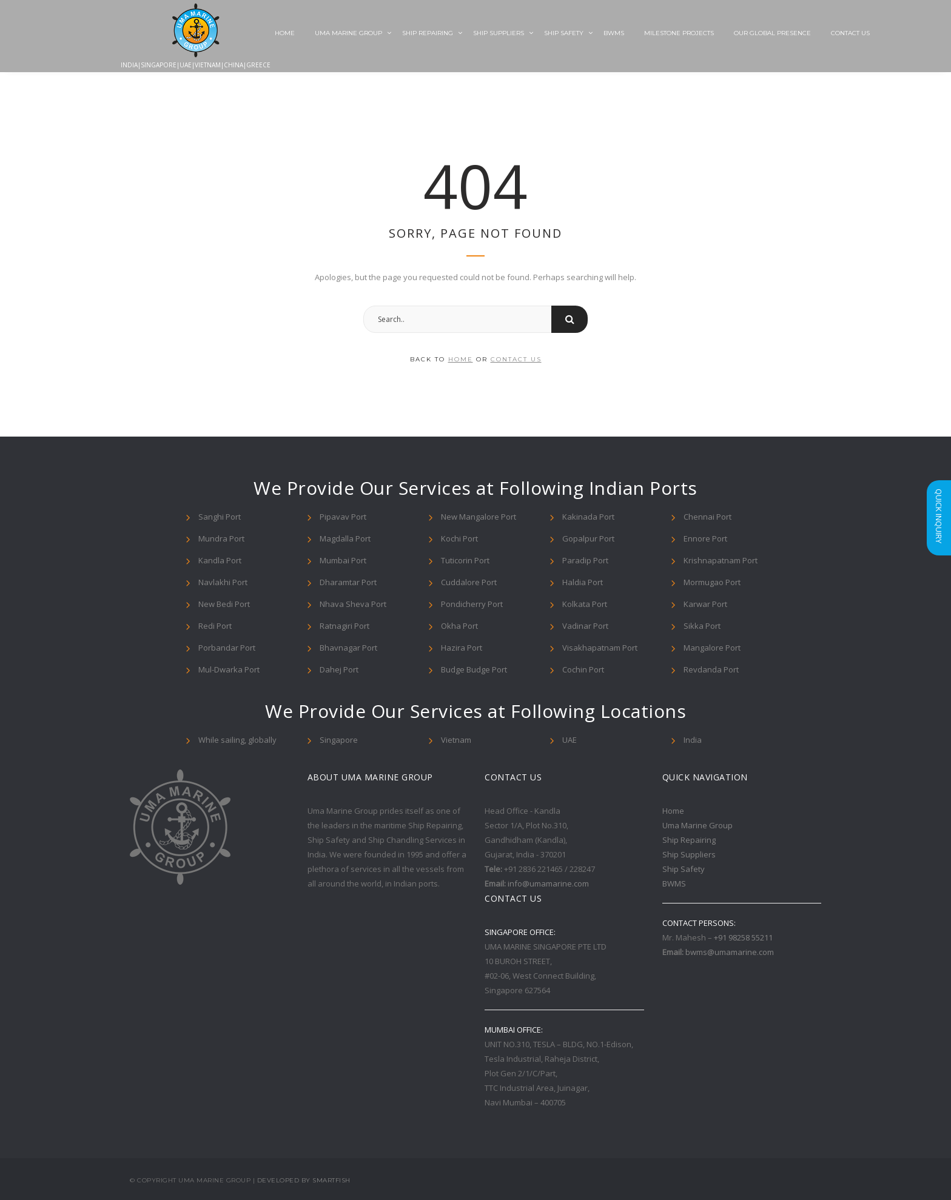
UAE (569, 739)
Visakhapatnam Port (599, 647)
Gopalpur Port (588, 538)
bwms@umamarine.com (729, 952)
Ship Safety (563, 33)
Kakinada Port (588, 516)
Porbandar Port (226, 647)
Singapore (339, 739)
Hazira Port (461, 647)
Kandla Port (219, 560)
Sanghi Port (219, 516)
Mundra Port (221, 538)
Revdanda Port (711, 669)
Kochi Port (459, 538)
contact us (516, 359)
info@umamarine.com (548, 883)
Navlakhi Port (222, 582)
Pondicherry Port (472, 603)
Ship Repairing (427, 33)
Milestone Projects (679, 33)
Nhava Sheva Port (353, 603)
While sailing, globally (237, 739)
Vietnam (456, 739)
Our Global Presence (772, 33)
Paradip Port (585, 560)
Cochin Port (583, 669)
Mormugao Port (712, 582)
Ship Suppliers (498, 33)
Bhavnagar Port (348, 647)
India (693, 739)
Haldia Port (582, 582)
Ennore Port (705, 538)
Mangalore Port (712, 647)
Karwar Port (705, 603)
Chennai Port (707, 516)
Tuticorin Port (465, 560)
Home (285, 33)
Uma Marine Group (348, 33)
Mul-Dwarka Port (229, 669)
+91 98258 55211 (743, 937)
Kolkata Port (584, 603)
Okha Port (459, 625)
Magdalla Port (345, 538)
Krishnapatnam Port (721, 560)
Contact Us (850, 33)
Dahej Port (339, 669)
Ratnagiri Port (344, 625)
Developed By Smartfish (304, 1180)
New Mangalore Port (478, 516)
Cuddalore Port (469, 582)
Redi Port (215, 625)
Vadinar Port (585, 625)
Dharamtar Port (348, 582)
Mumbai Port (343, 560)
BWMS (613, 33)
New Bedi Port (224, 603)
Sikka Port (702, 625)
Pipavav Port (343, 516)
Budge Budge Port (474, 669)
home (460, 359)
